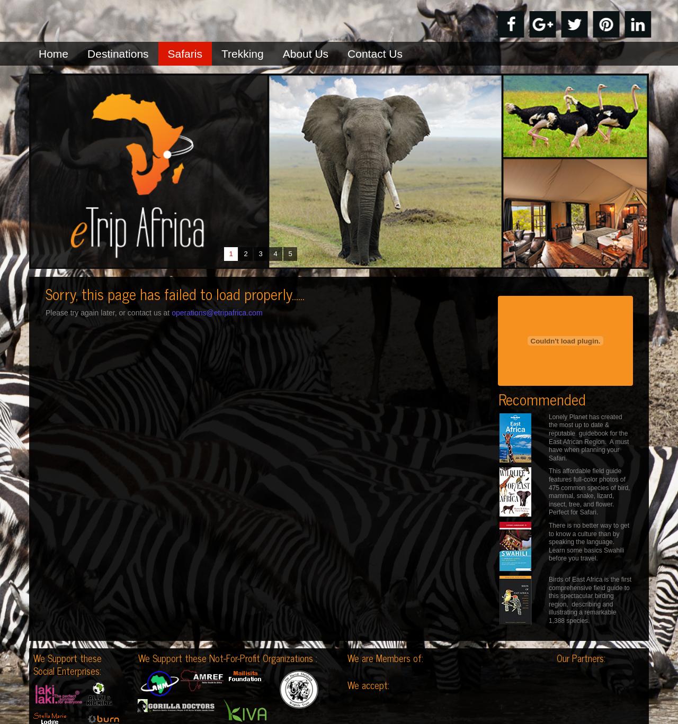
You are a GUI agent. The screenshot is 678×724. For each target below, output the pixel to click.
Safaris (185, 54)
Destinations (118, 54)
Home (53, 54)
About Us (305, 54)
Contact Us (375, 54)
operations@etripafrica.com (217, 313)
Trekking (242, 54)
